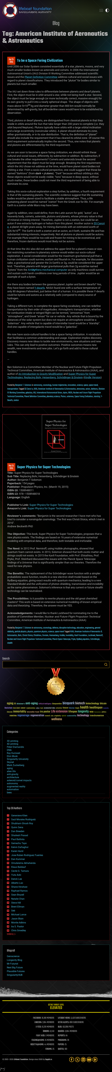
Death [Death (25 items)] (41, 708)
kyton (65, 393)
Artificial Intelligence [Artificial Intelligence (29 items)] (44, 704)
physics (30, 632)
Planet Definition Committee (35, 396)
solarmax (70, 396)
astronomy (38, 385)
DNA (9, 750)
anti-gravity (12, 774)
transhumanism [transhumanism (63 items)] (97, 715)
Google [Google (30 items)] (77, 708)
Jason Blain (17, 918)
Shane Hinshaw (19, 886)
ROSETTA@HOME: (37, 1044)
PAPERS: (61, 1044)
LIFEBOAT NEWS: (64, 1018)
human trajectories (59, 385)
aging (10, 768)
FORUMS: (48, 1049)
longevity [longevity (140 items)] (83, 711)
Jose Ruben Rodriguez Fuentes (27, 855)
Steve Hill (16, 902)
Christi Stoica (27, 635)
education (80, 628)
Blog (56, 23)
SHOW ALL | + (11, 934)
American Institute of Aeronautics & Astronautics (57, 389)
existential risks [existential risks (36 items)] (49, 708)
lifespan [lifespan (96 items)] (72, 711)
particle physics (21, 632)
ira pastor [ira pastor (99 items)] (45, 711)
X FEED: (38, 1027)
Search (105, 664)
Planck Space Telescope (61, 639)
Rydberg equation (83, 639)
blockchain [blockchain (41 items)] (8, 708)
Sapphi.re (48, 1059)
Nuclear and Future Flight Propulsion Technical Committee (29, 639)
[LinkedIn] (83, 1059)
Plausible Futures (16, 971)
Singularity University (18, 759)
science (80, 385)
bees (9, 792)
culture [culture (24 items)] (38, 708)
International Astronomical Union (49, 393)
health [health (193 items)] (84, 707)
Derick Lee (16, 879)
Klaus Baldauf (18, 867)
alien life (11, 771)
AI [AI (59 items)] (15, 703)
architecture (13, 777)
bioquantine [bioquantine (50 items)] (57, 703)
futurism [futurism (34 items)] (72, 708)
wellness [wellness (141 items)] (56, 719)
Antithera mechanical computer (47, 269)
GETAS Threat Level (56, 1007)
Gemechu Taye (19, 843)
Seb (13, 910)
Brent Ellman (17, 906)
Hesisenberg (54, 635)
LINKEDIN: (38, 1022)
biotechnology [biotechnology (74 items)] (92, 703)
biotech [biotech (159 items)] (80, 703)
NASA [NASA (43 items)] (91, 712)
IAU (34, 393)
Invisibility (70, 635)
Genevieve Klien (19, 815)
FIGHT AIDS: (40, 1036)
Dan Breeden (17, 831)
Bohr (20, 635)
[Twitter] (77, 1059)
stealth (10, 643)
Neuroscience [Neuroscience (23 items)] (97, 712)
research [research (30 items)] (47, 716)
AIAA (35, 389)
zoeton (16, 400)
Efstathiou (37, 635)
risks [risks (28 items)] (52, 716)
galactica (29, 393)
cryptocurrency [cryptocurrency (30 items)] (30, 708)
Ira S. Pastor (17, 926)
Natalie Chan (17, 898)
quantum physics (40, 632)
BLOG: (60, 1027)
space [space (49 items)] (64, 715)
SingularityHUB (14, 975)
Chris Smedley (18, 930)
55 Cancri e (28, 389)
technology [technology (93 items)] (83, 715)
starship (97, 396)
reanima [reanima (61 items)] (13, 715)
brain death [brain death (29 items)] (16, 708)
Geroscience (13, 956)
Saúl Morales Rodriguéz (23, 819)
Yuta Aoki (16, 874)
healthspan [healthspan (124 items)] (96, 708)
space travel (93, 385)
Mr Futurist (12, 963)
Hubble (62, 635)
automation (13, 789)
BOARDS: (61, 1031)
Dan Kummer (18, 859)
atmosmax (81, 389)
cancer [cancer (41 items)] (23, 708)
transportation (12, 389)
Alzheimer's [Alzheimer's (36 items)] (21, 704)
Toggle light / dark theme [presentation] (107, 10)
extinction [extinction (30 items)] (59, 708)
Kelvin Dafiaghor (19, 847)
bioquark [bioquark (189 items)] (69, 703)
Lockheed (91, 635)
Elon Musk (12, 756)
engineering (89, 628)
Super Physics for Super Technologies (44, 467)
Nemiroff (99, 635)
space (86, 385)
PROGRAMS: (62, 1040)
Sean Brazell (17, 894)
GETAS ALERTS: (63, 1022)
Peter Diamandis (15, 747)
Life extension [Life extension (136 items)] (59, 711)
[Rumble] (95, 1059)
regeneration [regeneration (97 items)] (37, 715)
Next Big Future (15, 967)
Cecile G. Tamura (20, 871)
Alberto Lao (17, 883)
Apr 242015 (11, 60)
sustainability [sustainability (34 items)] (71, 716)
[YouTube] (89, 1059)
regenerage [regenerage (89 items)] (23, 715)
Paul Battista (17, 839)
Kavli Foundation (80, 635)
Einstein (45, 635)
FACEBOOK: (37, 1018)
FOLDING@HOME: (38, 1040)
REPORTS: (61, 1036)
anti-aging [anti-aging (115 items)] (32, 703)
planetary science (53, 396)
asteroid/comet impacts (19, 780)
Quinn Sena (17, 827)
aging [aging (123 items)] (10, 703)
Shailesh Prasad (19, 835)
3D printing (12, 741)
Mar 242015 (11, 467)
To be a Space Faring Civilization (40, 61)
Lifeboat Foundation (21, 1059)
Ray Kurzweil (13, 753)
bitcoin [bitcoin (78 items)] (103, 703)
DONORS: (46, 1031)
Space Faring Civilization (84, 396)
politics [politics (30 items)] (104, 712)
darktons (94, 389)
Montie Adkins (18, 922)
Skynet (10, 762)
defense (55, 628)
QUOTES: (61, 1049)
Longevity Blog (14, 960)
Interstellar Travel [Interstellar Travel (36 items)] (33, 712)
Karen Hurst (17, 851)
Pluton (63, 396)
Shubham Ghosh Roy (22, 823)
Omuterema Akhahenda (23, 863)
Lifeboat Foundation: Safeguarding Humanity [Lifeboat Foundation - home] (48, 10)
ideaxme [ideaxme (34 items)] (9, 712)
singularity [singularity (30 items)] (57, 716)
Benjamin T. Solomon (23, 385)
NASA (70, 393)
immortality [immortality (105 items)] (19, 711)
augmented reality (16, 786)
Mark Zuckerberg (15, 765)
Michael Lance (18, 914)
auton (88, 389)
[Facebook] (71, 1059)
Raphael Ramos (19, 890)
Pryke (73, 639)
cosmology (47, 385)
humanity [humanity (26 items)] (106, 708)
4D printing (12, 744)
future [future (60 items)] (65, 707)
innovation (72, 385)
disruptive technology (67, 628)
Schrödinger (95, 639)
